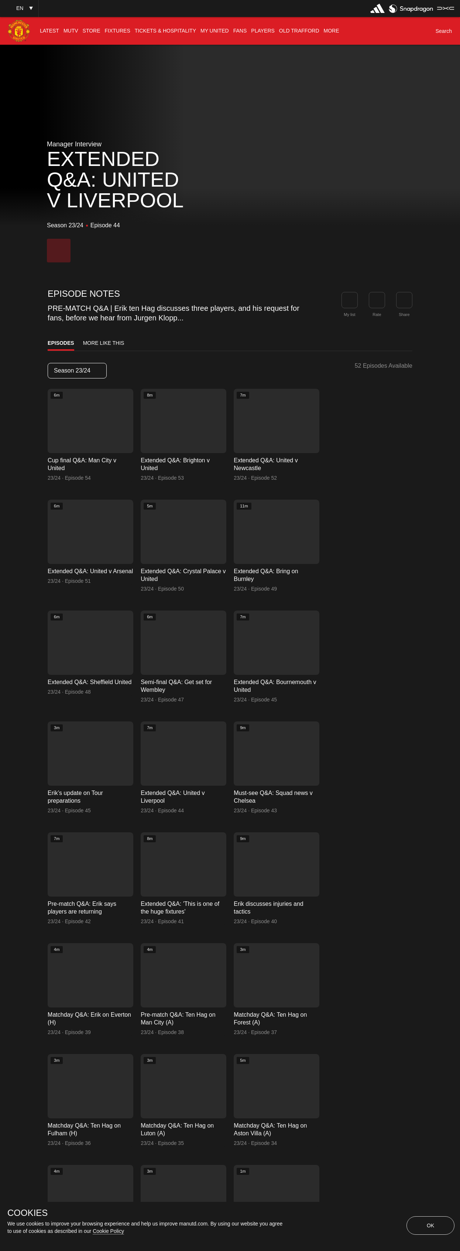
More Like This (103, 343)
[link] (404, 300)
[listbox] (77, 370)
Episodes (61, 343)
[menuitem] (49, 31)
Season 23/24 (77, 370)
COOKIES (27, 1213)
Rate (377, 314)
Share (404, 314)
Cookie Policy (108, 1231)
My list (349, 314)
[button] (19, 8)
